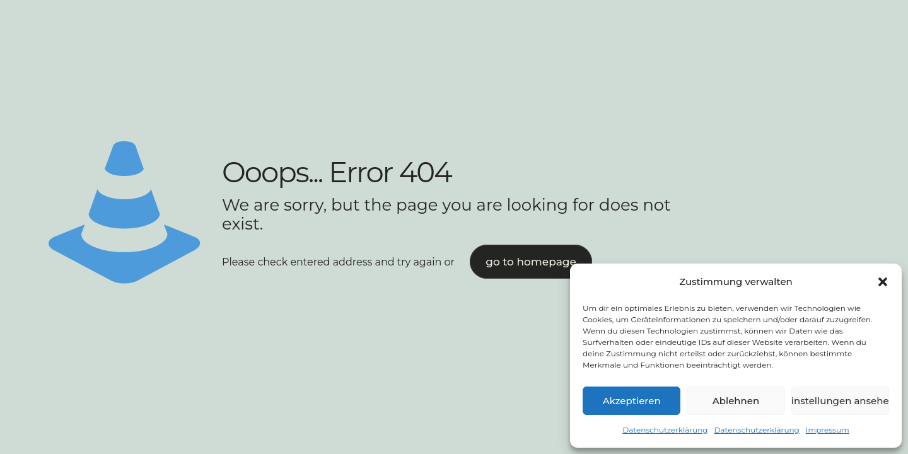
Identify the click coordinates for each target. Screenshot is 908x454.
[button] (882, 282)
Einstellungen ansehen (840, 401)
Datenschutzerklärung (664, 429)
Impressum (827, 429)
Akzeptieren (632, 401)
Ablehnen (736, 401)
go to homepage (531, 261)
